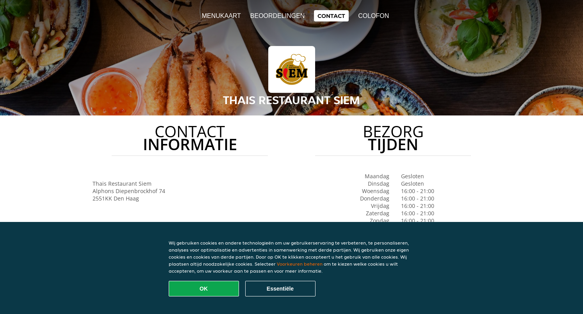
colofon (373, 15)
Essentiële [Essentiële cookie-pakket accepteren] (280, 289)
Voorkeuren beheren (300, 264)
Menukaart (221, 15)
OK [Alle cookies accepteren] (204, 289)
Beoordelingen (277, 15)
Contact (331, 16)
